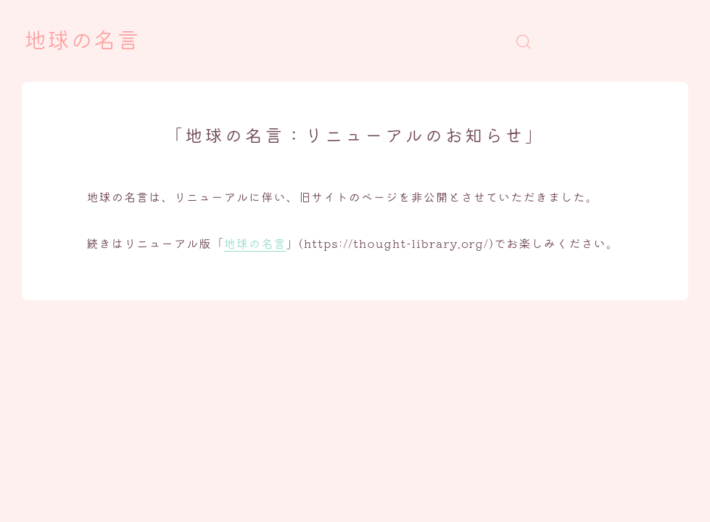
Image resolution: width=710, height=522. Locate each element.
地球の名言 (82, 41)
